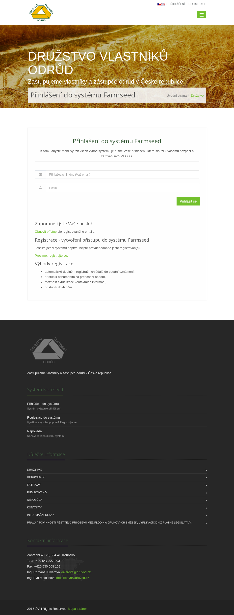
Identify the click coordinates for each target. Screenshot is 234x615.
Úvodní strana (177, 95)
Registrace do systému (43, 417)
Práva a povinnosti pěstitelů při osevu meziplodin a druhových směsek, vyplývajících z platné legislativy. (109, 522)
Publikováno (37, 492)
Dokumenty (36, 477)
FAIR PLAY (34, 484)
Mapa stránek (77, 609)
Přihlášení (177, 3)
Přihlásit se (188, 201)
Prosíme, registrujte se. (51, 255)
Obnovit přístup (46, 231)
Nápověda (34, 431)
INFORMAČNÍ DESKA (40, 514)
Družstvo (34, 469)
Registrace (197, 3)
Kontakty (34, 507)
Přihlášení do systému (43, 404)
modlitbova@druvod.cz (72, 578)
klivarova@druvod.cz (76, 572)
